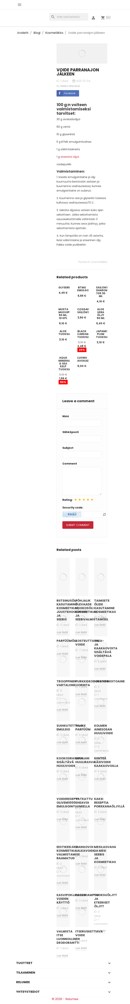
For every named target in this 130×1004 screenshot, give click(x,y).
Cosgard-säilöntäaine (87, 310)
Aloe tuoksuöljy (67, 332)
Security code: (72, 507)
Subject (67, 448)
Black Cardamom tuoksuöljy (86, 334)
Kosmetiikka (99, 262)
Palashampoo (81, 895)
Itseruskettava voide (81, 933)
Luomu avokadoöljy (87, 359)
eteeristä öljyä (69, 157)
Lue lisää (99, 931)
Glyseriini (65, 287)
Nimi (65, 416)
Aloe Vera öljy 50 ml (101, 313)
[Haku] (68, 17)
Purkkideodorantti (81, 681)
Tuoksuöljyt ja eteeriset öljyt (100, 900)
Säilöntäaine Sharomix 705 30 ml (106, 292)
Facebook (66, 93)
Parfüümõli (63, 641)
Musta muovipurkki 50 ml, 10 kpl (67, 313)
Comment (69, 463)
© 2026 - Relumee (65, 999)
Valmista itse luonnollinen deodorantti (63, 937)
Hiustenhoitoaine (100, 681)
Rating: (67, 500)
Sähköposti (70, 432)
